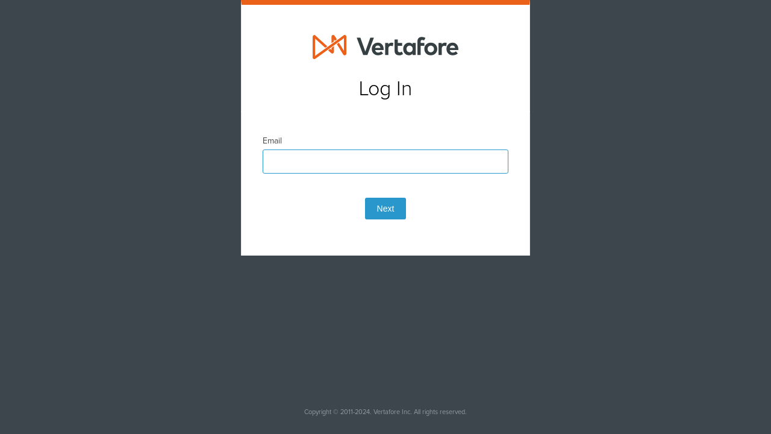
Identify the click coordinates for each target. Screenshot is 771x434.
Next (386, 239)
